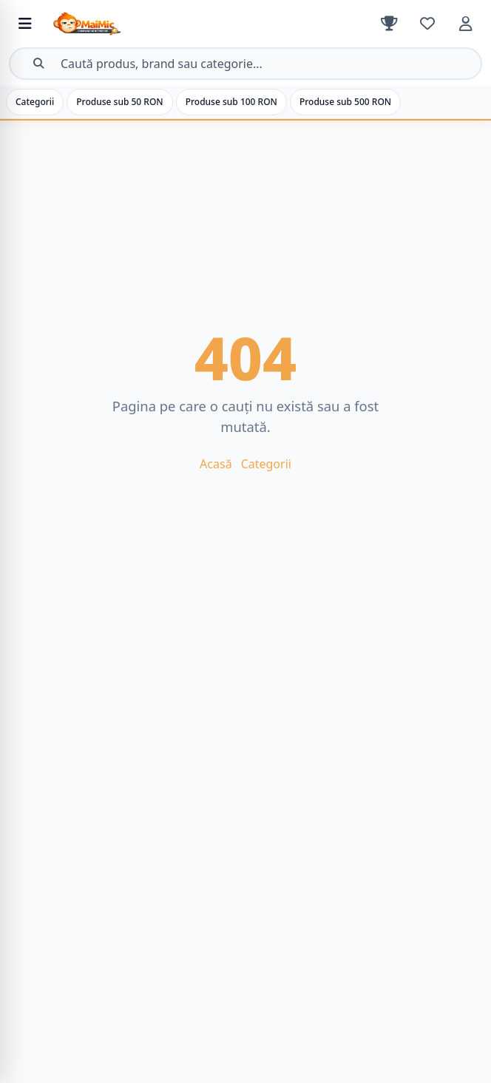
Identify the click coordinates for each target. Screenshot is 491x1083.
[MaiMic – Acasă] (159, 23)
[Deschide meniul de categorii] (25, 23)
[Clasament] (389, 23)
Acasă (216, 464)
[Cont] (466, 23)
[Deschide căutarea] (245, 63)
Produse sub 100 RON (231, 101)
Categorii (35, 101)
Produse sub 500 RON (345, 101)
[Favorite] (427, 23)
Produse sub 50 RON (119, 101)
